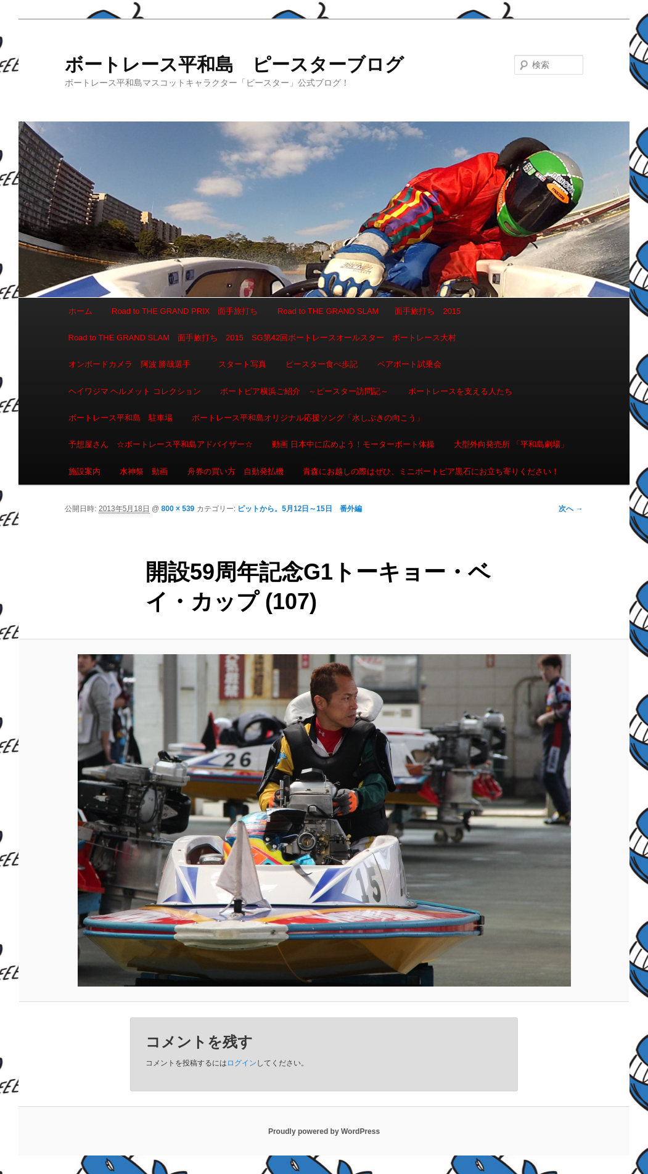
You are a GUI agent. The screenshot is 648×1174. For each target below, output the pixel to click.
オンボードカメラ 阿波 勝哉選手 (133, 364)
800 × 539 (178, 508)
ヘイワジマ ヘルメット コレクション (134, 391)
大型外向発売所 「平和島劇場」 (511, 444)
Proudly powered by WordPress (324, 1131)
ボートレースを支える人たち (460, 391)
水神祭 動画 (144, 471)
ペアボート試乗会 (409, 364)
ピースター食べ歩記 (321, 364)
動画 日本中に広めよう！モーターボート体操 (353, 444)
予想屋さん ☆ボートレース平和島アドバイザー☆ (160, 444)
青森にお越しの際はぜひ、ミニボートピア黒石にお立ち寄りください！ (431, 471)
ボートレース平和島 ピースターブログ (234, 64)
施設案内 (84, 471)
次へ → (571, 508)
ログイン (241, 1063)
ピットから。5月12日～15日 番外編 (299, 508)
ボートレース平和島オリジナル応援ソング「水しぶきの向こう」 (308, 417)
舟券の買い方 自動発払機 (235, 471)
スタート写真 (242, 364)
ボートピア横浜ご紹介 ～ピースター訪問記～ (304, 391)
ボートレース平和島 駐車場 (120, 417)
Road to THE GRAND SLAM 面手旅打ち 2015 (369, 311)
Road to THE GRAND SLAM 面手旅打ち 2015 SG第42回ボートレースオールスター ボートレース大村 (262, 337)
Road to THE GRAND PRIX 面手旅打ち (185, 311)
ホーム (80, 311)
